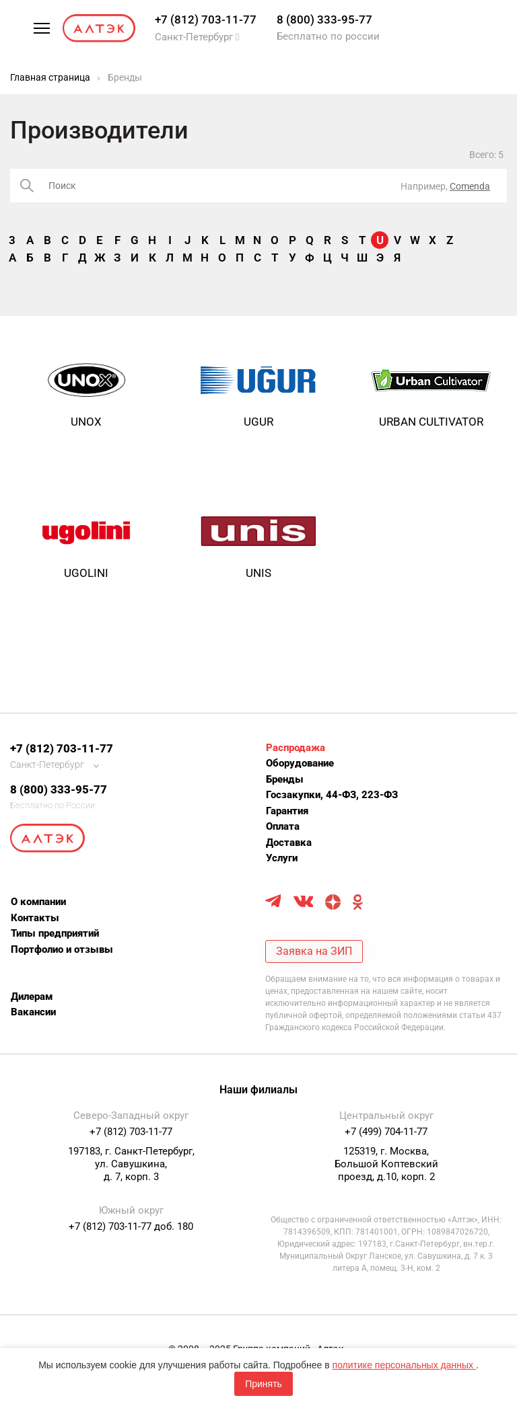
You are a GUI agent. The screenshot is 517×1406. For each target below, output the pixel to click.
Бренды (285, 779)
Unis (258, 573)
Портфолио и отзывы (62, 949)
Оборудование (300, 763)
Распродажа (295, 748)
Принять (263, 1383)
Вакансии (33, 1012)
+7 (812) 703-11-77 (205, 19)
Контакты (35, 918)
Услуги (282, 858)
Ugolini (86, 573)
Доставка (289, 842)
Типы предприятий (55, 933)
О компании (38, 902)
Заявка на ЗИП (314, 951)
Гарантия (287, 811)
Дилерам (32, 996)
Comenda (470, 186)
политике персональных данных (404, 1365)
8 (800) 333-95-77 (324, 19)
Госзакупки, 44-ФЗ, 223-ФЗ (332, 795)
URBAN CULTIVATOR (431, 421)
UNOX (86, 421)
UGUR (258, 421)
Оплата (283, 826)
